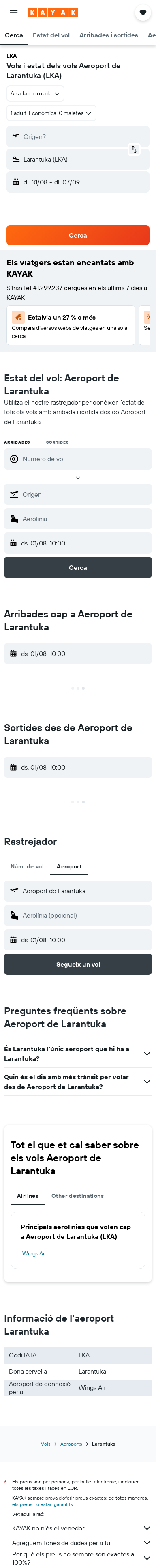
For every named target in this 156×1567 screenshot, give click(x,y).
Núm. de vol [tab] (27, 866)
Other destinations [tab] (77, 1195)
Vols (46, 1444)
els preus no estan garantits (42, 1504)
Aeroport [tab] (69, 866)
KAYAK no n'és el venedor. (82, 1528)
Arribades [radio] (17, 442)
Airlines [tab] (27, 1195)
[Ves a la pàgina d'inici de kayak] (53, 12)
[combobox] (35, 93)
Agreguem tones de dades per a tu (82, 1543)
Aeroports (71, 1444)
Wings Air (34, 1253)
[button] (14, 13)
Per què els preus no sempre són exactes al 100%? (82, 1558)
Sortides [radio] (57, 442)
